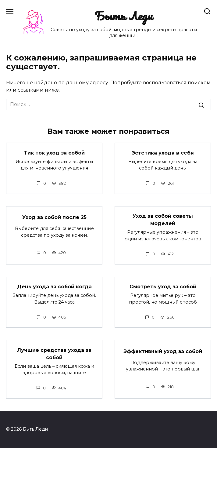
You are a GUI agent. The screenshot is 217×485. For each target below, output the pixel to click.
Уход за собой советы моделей (163, 219)
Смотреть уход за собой (163, 287)
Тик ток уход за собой (54, 152)
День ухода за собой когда (54, 287)
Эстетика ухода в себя (163, 152)
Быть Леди (124, 15)
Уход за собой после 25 (54, 217)
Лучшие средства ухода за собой (54, 353)
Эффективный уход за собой (162, 351)
